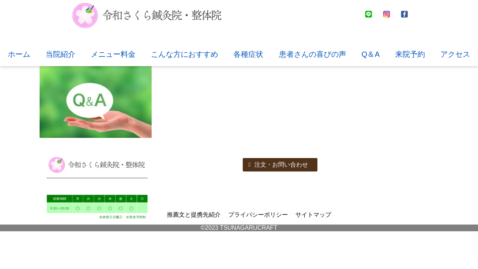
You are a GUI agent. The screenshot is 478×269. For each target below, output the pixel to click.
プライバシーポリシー (258, 214)
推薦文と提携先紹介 (194, 214)
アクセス (455, 54)
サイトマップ (313, 214)
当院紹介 (60, 54)
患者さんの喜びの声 (312, 54)
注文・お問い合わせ (278, 164)
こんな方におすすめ (184, 54)
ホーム (19, 54)
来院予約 (410, 54)
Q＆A (370, 54)
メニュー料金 (113, 54)
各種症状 (248, 54)
